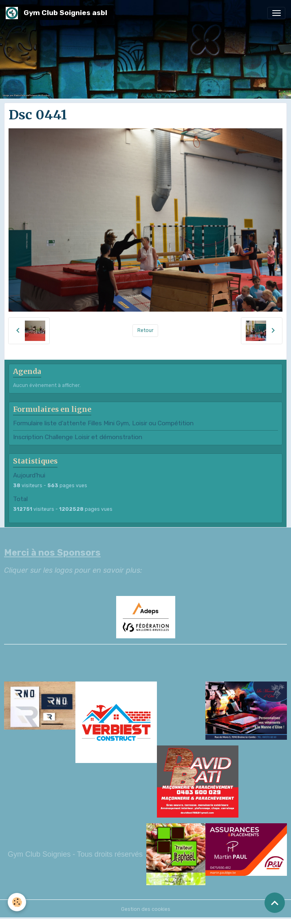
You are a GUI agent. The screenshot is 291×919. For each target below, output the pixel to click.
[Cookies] (17, 902)
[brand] (58, 13)
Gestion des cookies (145, 909)
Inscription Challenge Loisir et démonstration (77, 437)
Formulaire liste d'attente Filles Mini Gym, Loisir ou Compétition (103, 423)
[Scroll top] (275, 903)
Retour (145, 330)
